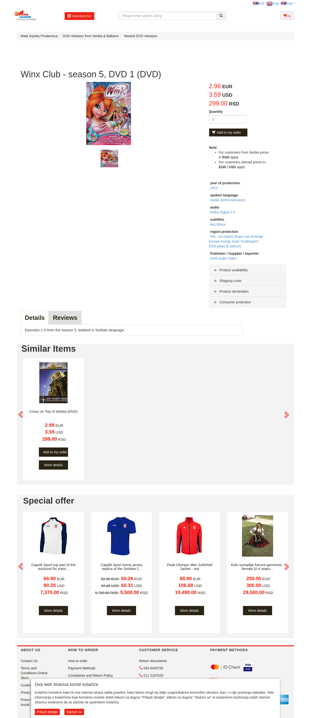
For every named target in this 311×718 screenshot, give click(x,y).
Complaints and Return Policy (90, 675)
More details (53, 465)
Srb (258, 3)
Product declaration (231, 291)
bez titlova (217, 224)
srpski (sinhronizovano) (227, 200)
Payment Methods (81, 668)
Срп (287, 3)
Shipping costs (227, 281)
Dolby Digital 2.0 (222, 212)
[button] (21, 414)
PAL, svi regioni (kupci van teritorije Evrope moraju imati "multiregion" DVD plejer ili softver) (236, 241)
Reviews (65, 317)
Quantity (216, 112)
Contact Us (29, 661)
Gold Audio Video (223, 258)
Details (35, 317)
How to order (77, 661)
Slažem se (74, 712)
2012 (214, 188)
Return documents (153, 661)
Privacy (26, 692)
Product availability (230, 270)
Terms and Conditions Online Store (34, 673)
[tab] (248, 269)
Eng (272, 3)
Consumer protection (232, 302)
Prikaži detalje (47, 712)
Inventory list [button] (79, 16)
